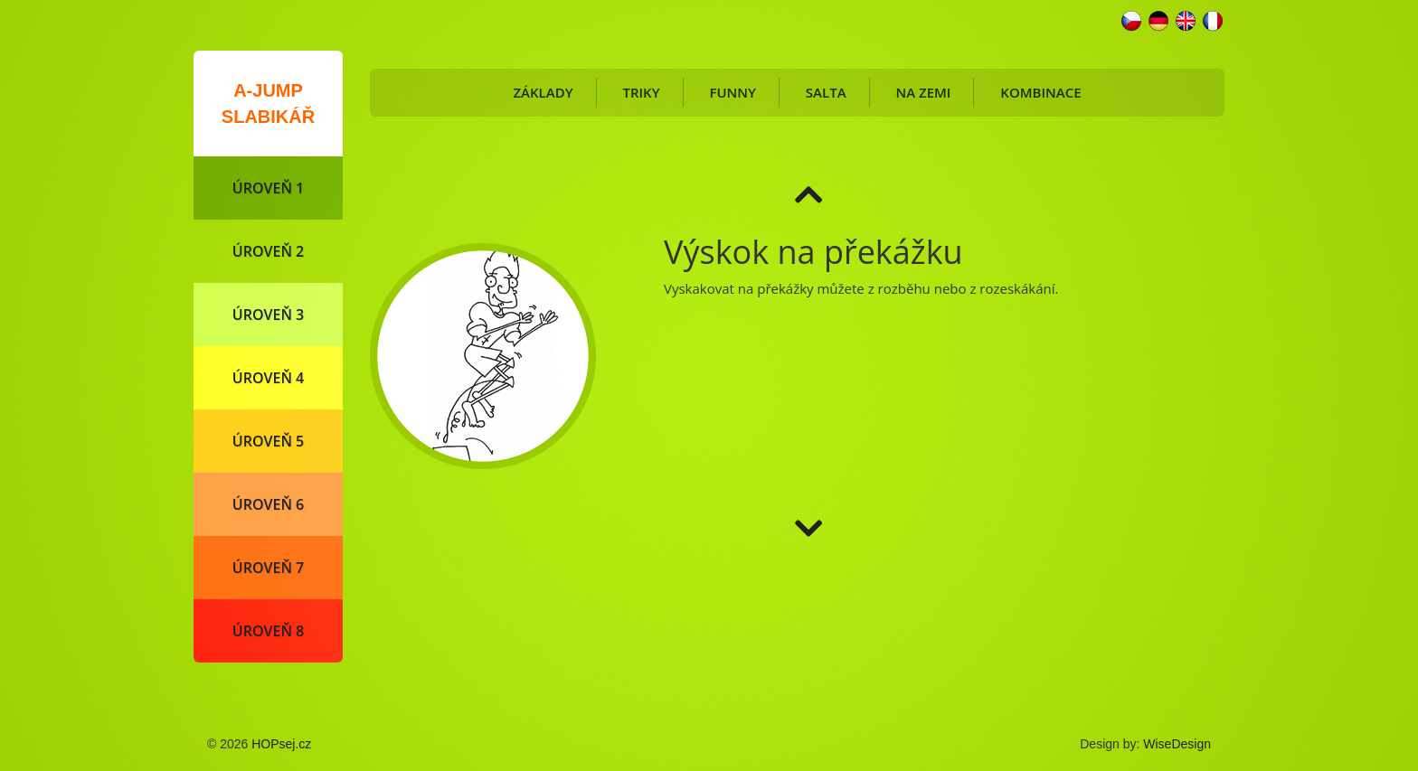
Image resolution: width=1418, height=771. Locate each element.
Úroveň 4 (268, 378)
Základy (542, 92)
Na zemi (922, 92)
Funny (732, 92)
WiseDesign (1177, 744)
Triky (640, 92)
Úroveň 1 (268, 188)
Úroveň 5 (268, 441)
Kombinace (1040, 92)
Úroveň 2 (268, 251)
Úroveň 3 (268, 314)
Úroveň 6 (268, 504)
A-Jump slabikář (268, 103)
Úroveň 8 (268, 631)
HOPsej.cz (281, 744)
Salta (826, 92)
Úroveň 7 (268, 568)
